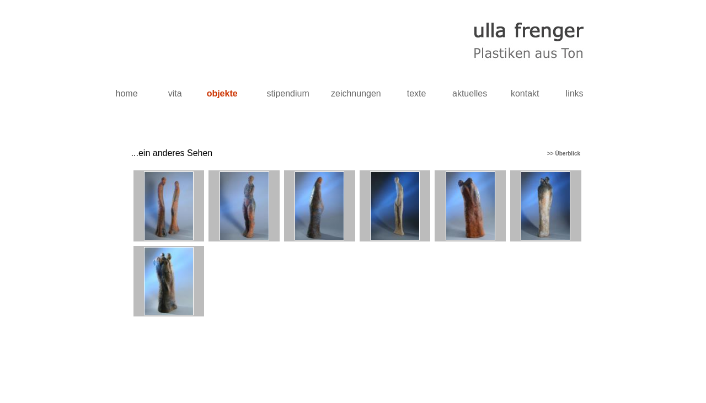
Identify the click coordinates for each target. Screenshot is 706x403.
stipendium (287, 93)
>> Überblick (565, 154)
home (127, 93)
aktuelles (469, 93)
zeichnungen (356, 93)
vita (175, 93)
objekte (222, 93)
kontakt (525, 93)
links (575, 93)
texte (416, 93)
